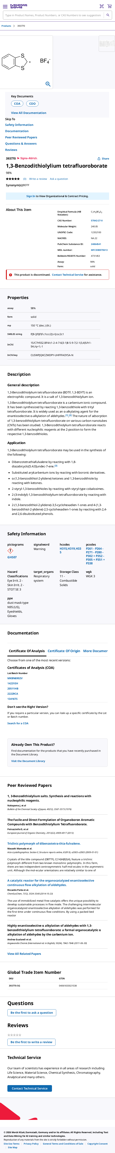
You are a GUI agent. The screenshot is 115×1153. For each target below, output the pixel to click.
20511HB (12, 688)
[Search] (108, 15)
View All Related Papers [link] (24, 954)
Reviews (11, 150)
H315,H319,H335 (70, 550)
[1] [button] (66, 415)
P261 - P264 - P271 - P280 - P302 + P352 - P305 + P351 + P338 (95, 556)
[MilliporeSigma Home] (18, 6)
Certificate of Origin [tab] (64, 651)
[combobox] (57, 15)
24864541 (96, 244)
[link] (11, 1143)
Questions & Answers (21, 144)
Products (6, 25)
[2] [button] (70, 415)
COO (32, 104)
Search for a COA (17, 723)
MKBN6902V (15, 678)
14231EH (12, 683)
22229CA (12, 693)
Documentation (17, 131)
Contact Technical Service (68, 274)
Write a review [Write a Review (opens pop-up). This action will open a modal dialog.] (38, 179)
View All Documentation (28, 113)
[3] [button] (56, 465)
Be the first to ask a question (32, 1013)
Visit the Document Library (28, 761)
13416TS (12, 699)
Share (103, 158)
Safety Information (19, 125)
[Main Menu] (5, 6)
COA (17, 104)
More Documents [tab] (97, 651)
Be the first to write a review (33, 1043)
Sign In (30, 196)
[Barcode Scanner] (101, 6)
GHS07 (12, 557)
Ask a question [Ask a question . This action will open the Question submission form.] (59, 179)
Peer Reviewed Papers (21, 137)
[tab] (9, 26)
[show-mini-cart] (109, 6)
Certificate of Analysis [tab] (27, 651)
